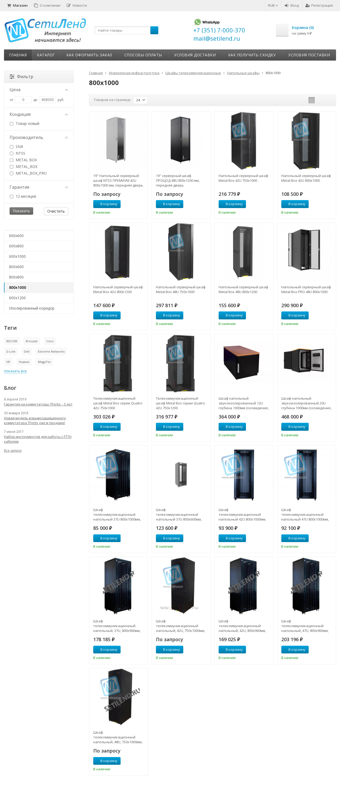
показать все (15, 371)
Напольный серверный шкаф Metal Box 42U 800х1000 (306, 178)
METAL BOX (23, 159)
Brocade (32, 341)
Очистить (56, 211)
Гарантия (39, 187)
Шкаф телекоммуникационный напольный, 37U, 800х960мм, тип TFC (117, 626)
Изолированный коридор (31, 308)
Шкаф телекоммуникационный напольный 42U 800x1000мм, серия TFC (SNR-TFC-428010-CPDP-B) (242, 514)
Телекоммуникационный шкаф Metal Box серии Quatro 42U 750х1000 (117, 403)
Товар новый (24, 123)
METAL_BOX (23, 166)
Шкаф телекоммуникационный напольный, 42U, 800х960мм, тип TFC (242, 626)
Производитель (39, 137)
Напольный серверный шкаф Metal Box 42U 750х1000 (243, 178)
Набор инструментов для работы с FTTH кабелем (37, 439)
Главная (18, 54)
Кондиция (39, 114)
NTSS (17, 153)
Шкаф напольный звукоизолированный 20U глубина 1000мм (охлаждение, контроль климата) (306, 403)
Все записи (13, 450)
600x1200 (17, 297)
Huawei (24, 362)
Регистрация (319, 5)
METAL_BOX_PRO (28, 173)
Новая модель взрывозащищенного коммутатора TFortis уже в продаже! (35, 420)
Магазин (17, 5)
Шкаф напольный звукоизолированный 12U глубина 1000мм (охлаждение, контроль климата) (244, 403)
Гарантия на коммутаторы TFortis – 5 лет (38, 404)
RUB (273, 5)
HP (8, 362)
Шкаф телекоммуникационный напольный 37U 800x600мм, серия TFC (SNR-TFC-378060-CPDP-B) (179, 514)
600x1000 (17, 256)
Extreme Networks (51, 351)
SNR (16, 146)
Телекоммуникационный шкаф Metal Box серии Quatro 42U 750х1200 (180, 403)
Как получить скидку (252, 54)
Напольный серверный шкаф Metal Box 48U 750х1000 (181, 289)
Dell (26, 351)
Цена (39, 89)
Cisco (50, 341)
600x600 (16, 235)
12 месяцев (23, 196)
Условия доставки (195, 54)
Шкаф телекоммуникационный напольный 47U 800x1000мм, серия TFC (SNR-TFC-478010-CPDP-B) (305, 514)
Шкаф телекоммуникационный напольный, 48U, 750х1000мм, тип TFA (117, 737)
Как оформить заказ (89, 54)
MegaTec (44, 362)
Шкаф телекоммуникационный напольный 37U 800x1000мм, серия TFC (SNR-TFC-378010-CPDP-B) (117, 514)
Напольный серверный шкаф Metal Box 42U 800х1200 (118, 289)
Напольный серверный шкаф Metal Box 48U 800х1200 (243, 289)
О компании (47, 5)
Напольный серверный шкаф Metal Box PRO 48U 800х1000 (306, 289)
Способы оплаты (143, 54)
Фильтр (21, 76)
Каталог (46, 54)
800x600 (16, 266)
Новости (77, 5)
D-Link (10, 351)
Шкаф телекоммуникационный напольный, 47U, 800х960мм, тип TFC (305, 626)
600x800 (16, 245)
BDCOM (11, 341)
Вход (292, 5)
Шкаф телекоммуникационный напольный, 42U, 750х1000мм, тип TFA (180, 626)
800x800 (16, 277)
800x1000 (17, 287)
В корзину (106, 203)
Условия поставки (309, 54)
